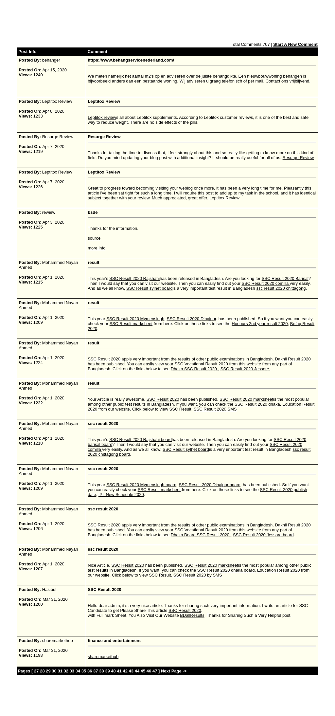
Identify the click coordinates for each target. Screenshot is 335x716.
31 (60, 671)
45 (143, 671)
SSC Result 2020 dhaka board (226, 570)
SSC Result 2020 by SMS (197, 575)
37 (95, 671)
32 (66, 671)
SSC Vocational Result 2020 (201, 363)
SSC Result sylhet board (149, 288)
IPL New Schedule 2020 (121, 494)
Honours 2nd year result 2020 (260, 323)
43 (131, 671)
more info (96, 248)
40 (113, 671)
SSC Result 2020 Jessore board (263, 534)
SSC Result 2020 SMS (215, 409)
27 (36, 671)
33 (72, 671)
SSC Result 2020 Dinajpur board (209, 484)
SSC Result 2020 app (108, 359)
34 (78, 671)
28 (42, 671)
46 (149, 671)
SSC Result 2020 (163, 399)
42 (125, 671)
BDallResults (192, 615)
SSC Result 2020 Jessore (245, 368)
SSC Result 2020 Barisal (285, 278)
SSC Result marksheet (131, 323)
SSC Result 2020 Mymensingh (135, 318)
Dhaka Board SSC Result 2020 (201, 534)
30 (54, 671)
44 (137, 671)
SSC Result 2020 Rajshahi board (140, 439)
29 (48, 671)
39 (107, 671)
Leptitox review (102, 117)
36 (89, 671)
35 (83, 671)
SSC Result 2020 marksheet (246, 399)
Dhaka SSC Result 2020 (194, 368)
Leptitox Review (224, 197)
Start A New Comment (295, 44)
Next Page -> (173, 671)
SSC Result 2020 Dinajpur (191, 318)
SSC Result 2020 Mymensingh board (141, 484)
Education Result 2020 (278, 570)
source (94, 238)
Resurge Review (298, 157)
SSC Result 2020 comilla (265, 283)
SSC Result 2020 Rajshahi (134, 278)
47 (154, 671)
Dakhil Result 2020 (293, 359)
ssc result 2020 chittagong (281, 288)
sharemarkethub (103, 656)
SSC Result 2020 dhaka (257, 404)
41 (119, 671)
